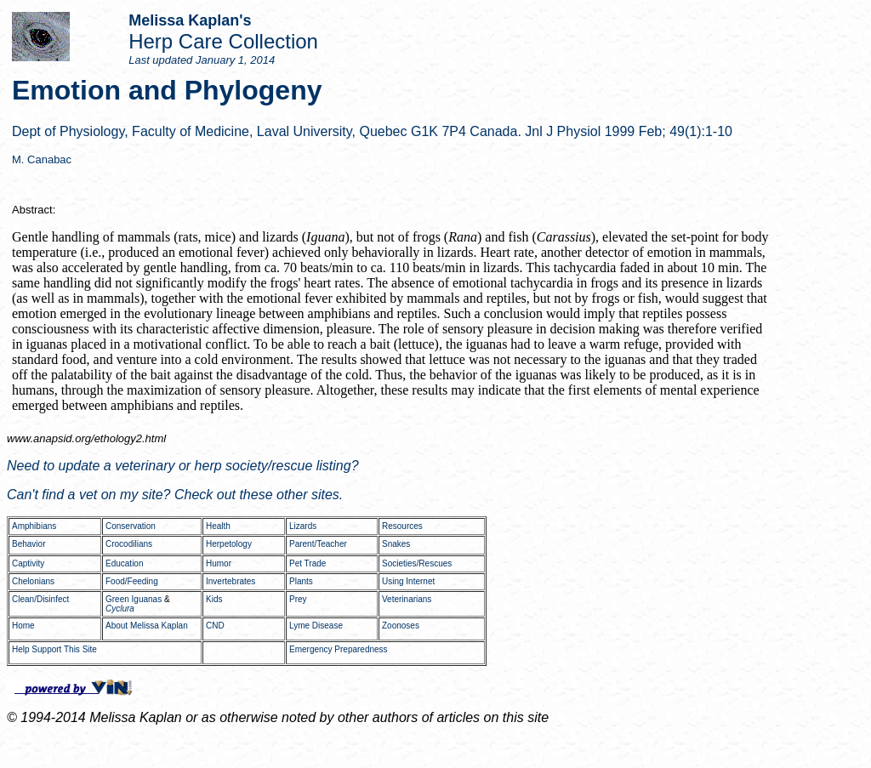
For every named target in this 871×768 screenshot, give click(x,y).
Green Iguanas (133, 599)
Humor (218, 563)
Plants (301, 581)
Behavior (28, 544)
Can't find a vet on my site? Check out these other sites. (175, 494)
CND (215, 625)
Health (218, 526)
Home (23, 625)
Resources (402, 526)
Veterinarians (406, 599)
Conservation (130, 526)
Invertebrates (230, 581)
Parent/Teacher (318, 544)
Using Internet (408, 581)
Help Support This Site (54, 649)
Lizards (302, 526)
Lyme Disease (316, 625)
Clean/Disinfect (40, 599)
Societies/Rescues (417, 563)
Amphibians (34, 526)
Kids (214, 599)
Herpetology (229, 544)
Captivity (28, 563)
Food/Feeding (131, 581)
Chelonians (33, 581)
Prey (298, 599)
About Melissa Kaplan (146, 625)
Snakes (396, 544)
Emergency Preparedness (338, 649)
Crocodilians (128, 544)
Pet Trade (307, 563)
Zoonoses (400, 625)
